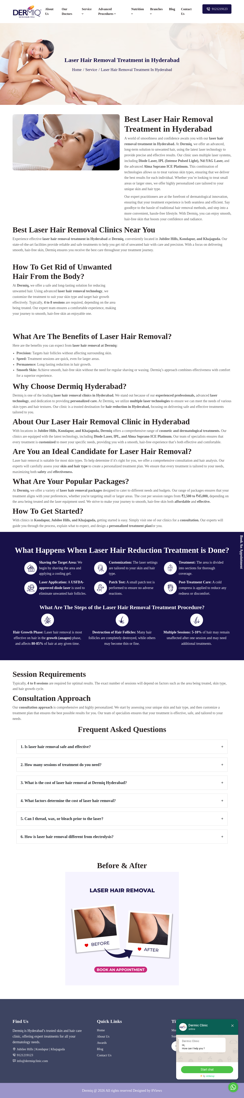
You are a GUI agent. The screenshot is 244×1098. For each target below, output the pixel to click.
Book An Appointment (241, 552)
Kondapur (41, 1049)
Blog (172, 9)
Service (87, 11)
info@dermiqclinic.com (32, 1060)
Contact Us (186, 11)
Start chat (203, 1069)
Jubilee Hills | (25, 1049)
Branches (156, 11)
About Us (49, 11)
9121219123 (217, 9)
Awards (101, 1042)
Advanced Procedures (107, 11)
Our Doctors (67, 11)
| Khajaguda (55, 1049)
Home (77, 69)
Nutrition (137, 11)
